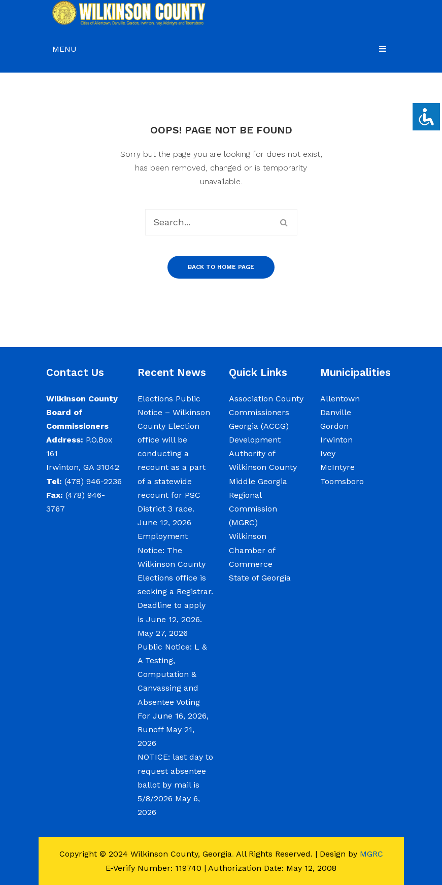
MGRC (371, 854)
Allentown (340, 398)
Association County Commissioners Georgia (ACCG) (266, 412)
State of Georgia (260, 578)
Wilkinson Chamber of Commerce (252, 549)
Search (284, 222)
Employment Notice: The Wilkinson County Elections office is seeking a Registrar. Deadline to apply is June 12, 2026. (175, 577)
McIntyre (337, 467)
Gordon (334, 426)
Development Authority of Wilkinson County (263, 453)
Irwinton (336, 440)
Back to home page (221, 266)
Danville (335, 412)
